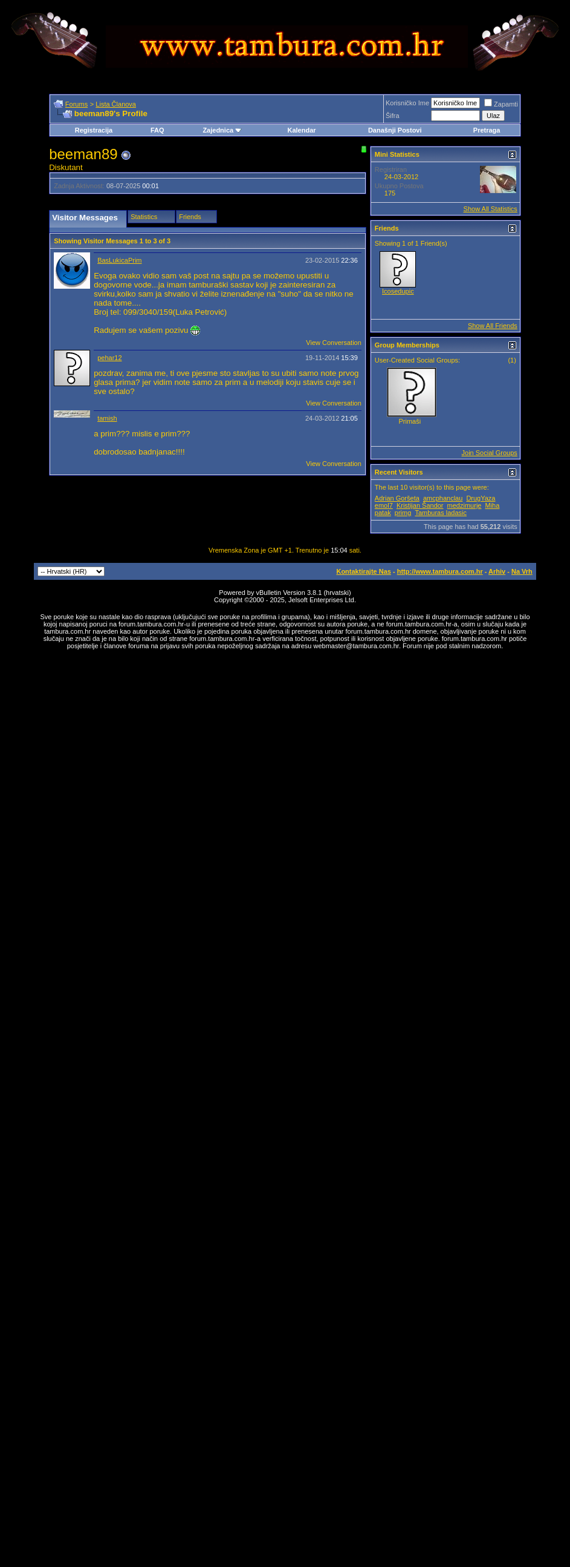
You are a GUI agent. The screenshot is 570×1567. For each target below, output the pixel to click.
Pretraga (486, 130)
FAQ (157, 130)
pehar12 (109, 357)
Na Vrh (522, 571)
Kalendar (301, 130)
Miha (492, 505)
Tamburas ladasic (441, 512)
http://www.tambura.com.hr (440, 571)
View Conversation (333, 342)
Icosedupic (398, 291)
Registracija (93, 130)
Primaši (410, 421)
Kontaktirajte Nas (363, 571)
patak (383, 512)
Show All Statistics (490, 208)
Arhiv (496, 571)
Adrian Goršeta (397, 498)
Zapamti (501, 104)
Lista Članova (116, 104)
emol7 (384, 505)
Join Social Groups (489, 452)
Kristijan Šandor (420, 505)
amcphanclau (442, 498)
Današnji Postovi (395, 130)
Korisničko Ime (407, 103)
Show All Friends (492, 325)
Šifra (393, 115)
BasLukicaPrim (119, 260)
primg (403, 512)
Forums (76, 104)
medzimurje (464, 505)
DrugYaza (480, 498)
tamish (107, 418)
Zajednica (222, 130)
